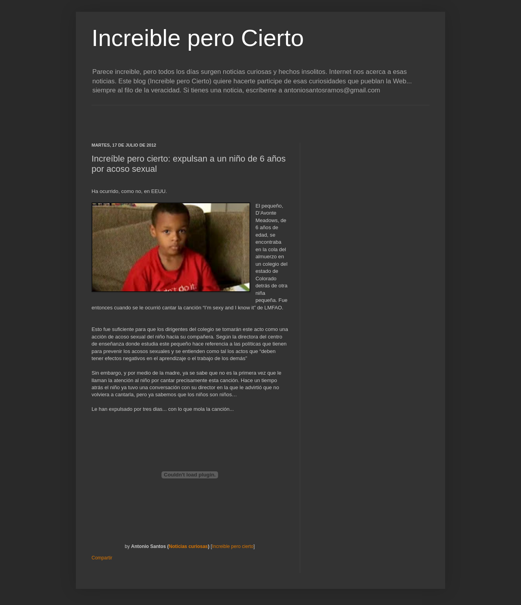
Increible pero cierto (232, 546)
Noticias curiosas (188, 546)
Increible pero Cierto (198, 38)
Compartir (102, 558)
